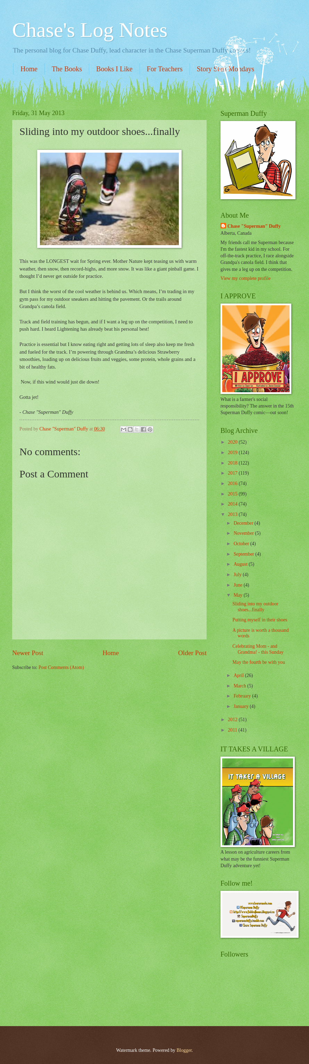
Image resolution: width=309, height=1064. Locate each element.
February (243, 696)
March (240, 685)
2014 (233, 504)
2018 (233, 463)
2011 (233, 730)
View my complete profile (245, 278)
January (242, 706)
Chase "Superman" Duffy (254, 226)
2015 (233, 494)
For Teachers (165, 69)
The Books (67, 69)
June (239, 585)
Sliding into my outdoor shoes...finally (255, 606)
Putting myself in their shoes (259, 619)
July (238, 574)
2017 (233, 473)
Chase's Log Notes (89, 29)
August (241, 564)
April (239, 675)
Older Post (192, 652)
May (239, 595)
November (244, 533)
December (244, 523)
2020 (233, 442)
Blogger (184, 1050)
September (244, 554)
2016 (233, 483)
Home (28, 69)
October (242, 543)
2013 (233, 514)
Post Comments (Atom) (61, 667)
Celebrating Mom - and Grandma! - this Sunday (257, 649)
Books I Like (114, 69)
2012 (233, 719)
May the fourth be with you (258, 662)
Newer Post (27, 652)
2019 (233, 452)
